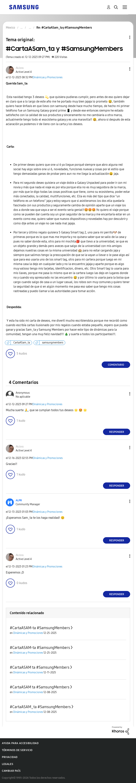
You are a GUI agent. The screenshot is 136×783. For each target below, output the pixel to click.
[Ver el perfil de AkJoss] (20, 68)
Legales (7, 764)
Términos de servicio (17, 750)
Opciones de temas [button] (123, 37)
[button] (123, 69)
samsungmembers (52, 342)
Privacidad (10, 757)
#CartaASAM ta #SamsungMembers (39, 667)
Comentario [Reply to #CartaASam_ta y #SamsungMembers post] (116, 364)
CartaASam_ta (21, 342)
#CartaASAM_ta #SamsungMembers (40, 707)
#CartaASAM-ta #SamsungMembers (40, 628)
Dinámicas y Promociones (47, 77)
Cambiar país (11, 770)
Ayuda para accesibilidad (20, 743)
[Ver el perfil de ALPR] (19, 500)
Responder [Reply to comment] (116, 432)
